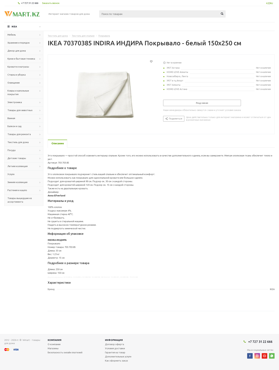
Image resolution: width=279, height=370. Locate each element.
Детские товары (16, 158)
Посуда (11, 150)
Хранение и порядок (18, 42)
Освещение (13, 82)
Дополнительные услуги (118, 356)
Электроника (14, 102)
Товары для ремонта (19, 134)
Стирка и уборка (16, 74)
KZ (267, 3)
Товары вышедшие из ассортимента (19, 200)
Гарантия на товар (115, 352)
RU (271, 3)
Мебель (11, 34)
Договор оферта (114, 344)
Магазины (53, 348)
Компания (54, 340)
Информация (114, 340)
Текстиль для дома (18, 142)
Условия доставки (115, 348)
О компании (54, 344)
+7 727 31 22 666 (29, 3)
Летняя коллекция (17, 166)
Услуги (10, 174)
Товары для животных (20, 110)
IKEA (14, 26)
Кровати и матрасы (18, 66)
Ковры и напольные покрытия (18, 92)
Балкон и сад (14, 126)
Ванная (11, 118)
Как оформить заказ (116, 360)
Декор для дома (16, 50)
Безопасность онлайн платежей (65, 352)
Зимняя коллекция (17, 182)
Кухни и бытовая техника (21, 58)
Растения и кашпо (17, 190)
